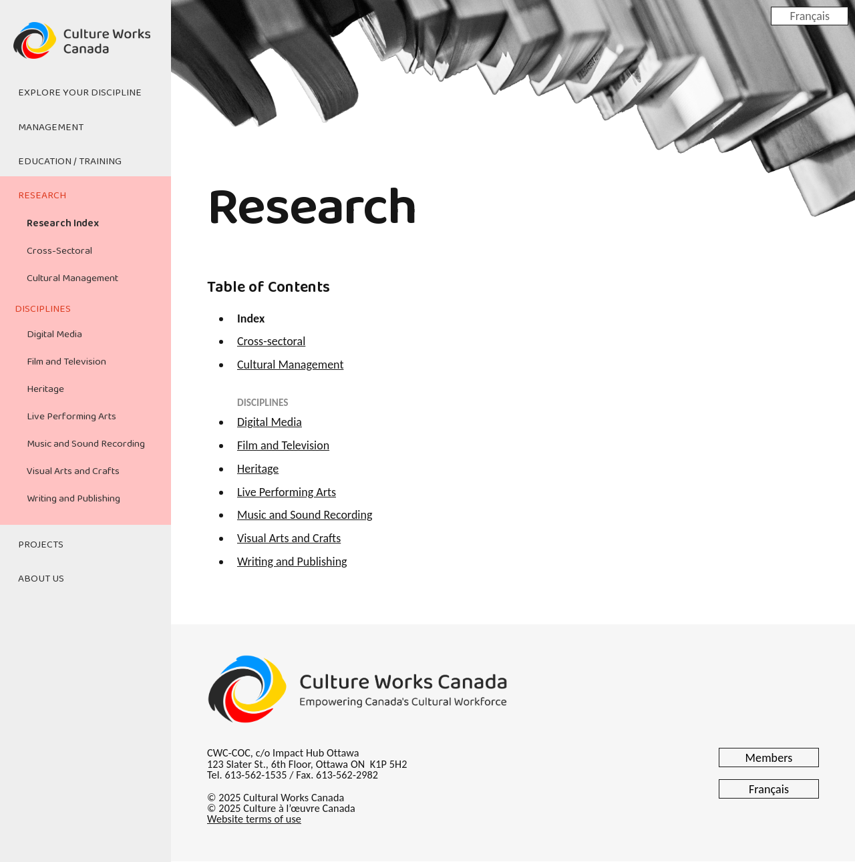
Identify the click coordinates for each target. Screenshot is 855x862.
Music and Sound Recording (86, 444)
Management (50, 128)
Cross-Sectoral (59, 251)
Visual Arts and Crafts (73, 471)
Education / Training (70, 162)
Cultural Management (72, 278)
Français (810, 15)
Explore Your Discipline (80, 93)
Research (42, 196)
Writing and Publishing (73, 499)
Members (769, 757)
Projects (40, 545)
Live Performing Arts (71, 417)
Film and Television (66, 362)
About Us (41, 579)
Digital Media (54, 335)
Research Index (63, 224)
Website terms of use (254, 819)
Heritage (45, 389)
